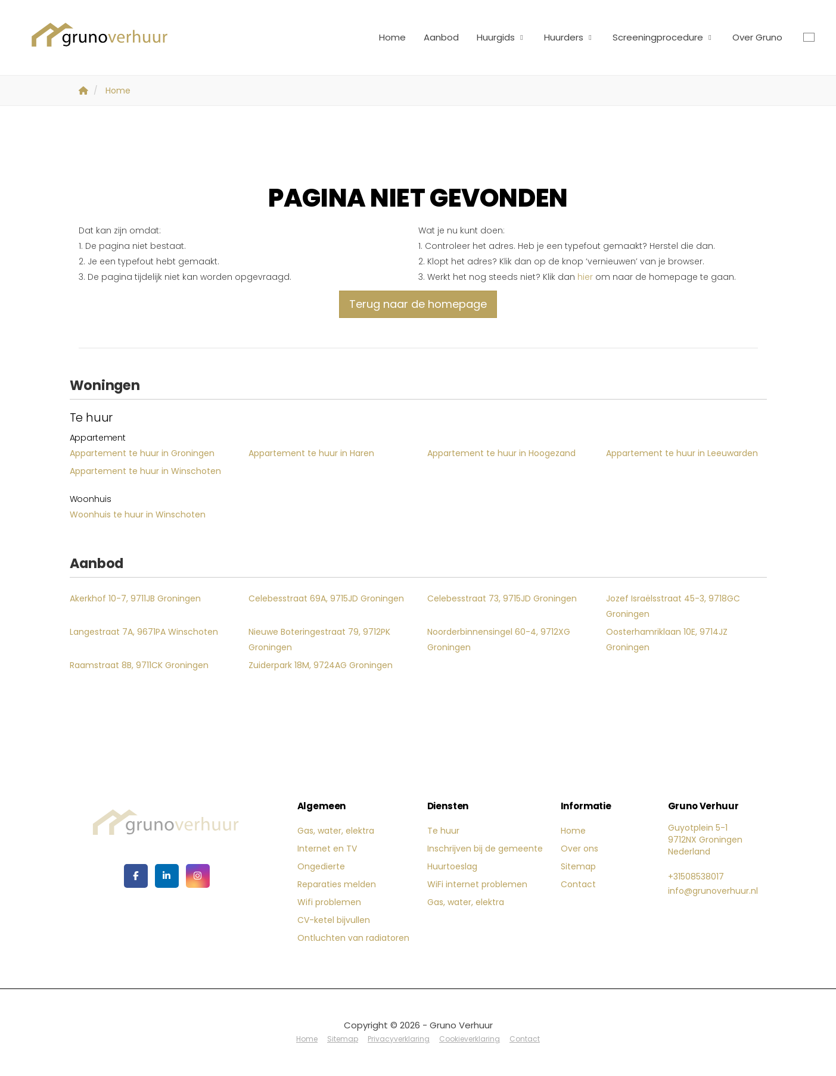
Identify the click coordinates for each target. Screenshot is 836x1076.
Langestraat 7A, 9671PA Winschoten (144, 632)
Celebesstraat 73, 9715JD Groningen (502, 598)
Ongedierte (321, 866)
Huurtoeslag (452, 866)
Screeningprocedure (663, 37)
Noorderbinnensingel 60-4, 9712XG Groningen (498, 639)
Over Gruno (757, 37)
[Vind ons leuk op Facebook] (136, 876)
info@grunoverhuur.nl (713, 891)
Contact (578, 884)
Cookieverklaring (469, 1039)
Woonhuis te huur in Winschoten (138, 514)
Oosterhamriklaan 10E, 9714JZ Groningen (667, 639)
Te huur (443, 831)
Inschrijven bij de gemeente (485, 848)
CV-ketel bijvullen (333, 920)
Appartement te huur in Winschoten (145, 471)
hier (585, 277)
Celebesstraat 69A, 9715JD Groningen (326, 598)
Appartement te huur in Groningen (142, 453)
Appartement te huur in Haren (311, 453)
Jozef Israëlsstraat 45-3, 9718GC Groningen (673, 606)
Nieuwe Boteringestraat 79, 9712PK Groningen (319, 639)
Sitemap (578, 866)
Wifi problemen (329, 902)
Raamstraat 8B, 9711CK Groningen (139, 665)
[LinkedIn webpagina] (167, 876)
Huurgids (501, 37)
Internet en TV (327, 848)
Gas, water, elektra (335, 831)
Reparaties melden (336, 884)
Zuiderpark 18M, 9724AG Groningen (320, 665)
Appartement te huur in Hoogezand (501, 453)
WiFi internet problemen (477, 884)
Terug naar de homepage (418, 304)
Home (392, 37)
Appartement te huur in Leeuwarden (682, 453)
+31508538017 (696, 876)
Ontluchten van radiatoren (353, 938)
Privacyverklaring (399, 1039)
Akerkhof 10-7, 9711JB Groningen (135, 598)
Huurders (569, 37)
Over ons (579, 848)
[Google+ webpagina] (198, 876)
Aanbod (441, 37)
